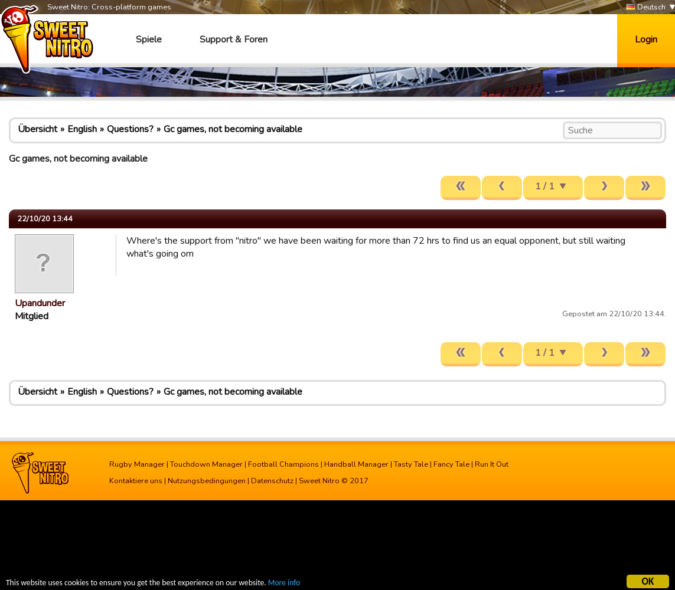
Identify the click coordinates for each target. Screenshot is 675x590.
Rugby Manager (137, 464)
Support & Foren (234, 39)
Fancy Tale (451, 464)
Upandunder (40, 303)
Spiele (149, 39)
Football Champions (283, 464)
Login (646, 39)
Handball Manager (356, 464)
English (82, 129)
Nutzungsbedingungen (207, 481)
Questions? (130, 129)
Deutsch (646, 7)
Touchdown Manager (206, 464)
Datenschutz (272, 481)
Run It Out (491, 464)
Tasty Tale (411, 464)
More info (284, 584)
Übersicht (37, 129)
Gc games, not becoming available (233, 129)
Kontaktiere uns (135, 481)
